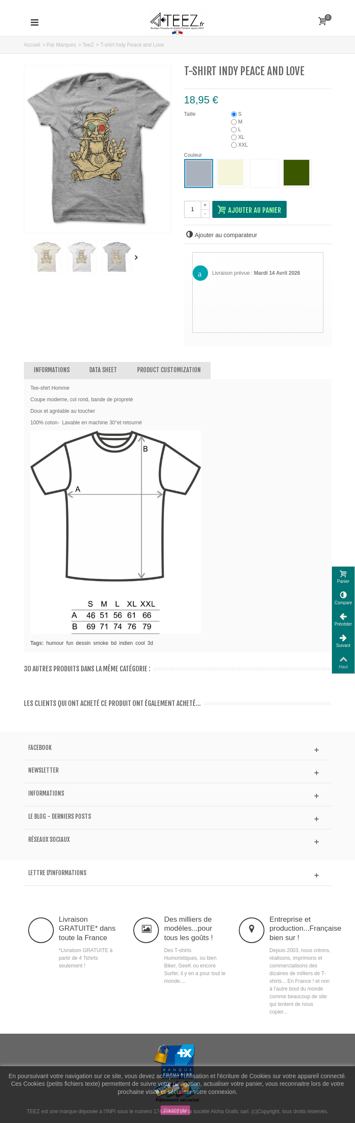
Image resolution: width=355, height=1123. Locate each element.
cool (140, 643)
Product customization (169, 369)
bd (114, 643)
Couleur (193, 155)
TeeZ (88, 45)
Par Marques (61, 45)
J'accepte (175, 1110)
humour (55, 643)
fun (69, 643)
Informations (52, 369)
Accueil (32, 45)
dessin (83, 643)
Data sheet (103, 369)
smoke (100, 643)
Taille (190, 114)
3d (150, 643)
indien (126, 643)
